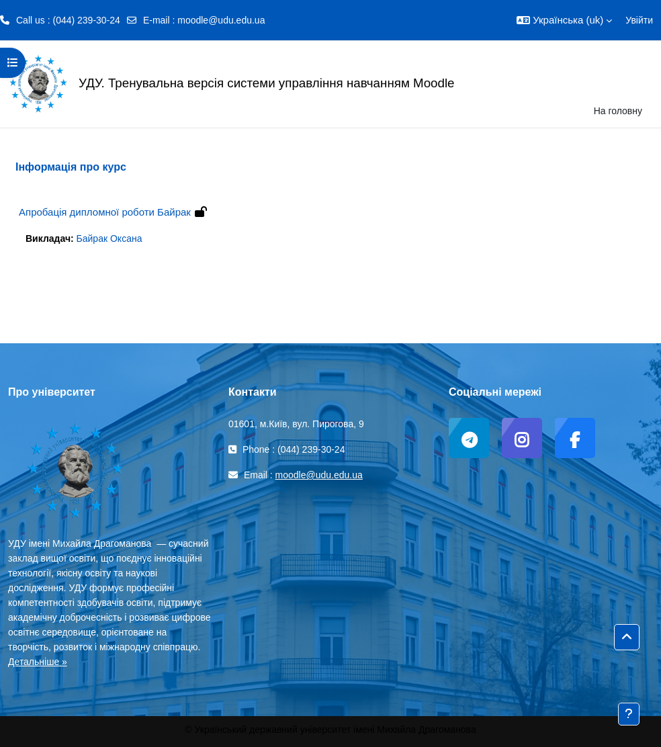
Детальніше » (37, 661)
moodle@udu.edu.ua (221, 20)
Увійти (639, 20)
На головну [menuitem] (618, 110)
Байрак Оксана (109, 238)
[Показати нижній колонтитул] (629, 714)
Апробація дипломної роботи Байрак (105, 212)
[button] (564, 20)
